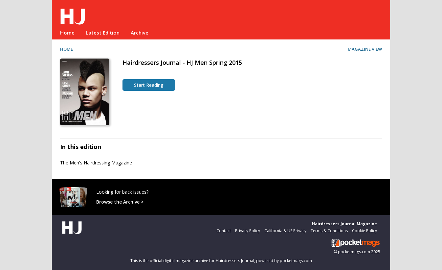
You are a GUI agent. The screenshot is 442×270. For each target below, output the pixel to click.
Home (67, 32)
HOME (66, 49)
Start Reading (149, 85)
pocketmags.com (354, 252)
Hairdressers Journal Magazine (344, 224)
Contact (223, 230)
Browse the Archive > (120, 202)
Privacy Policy (247, 230)
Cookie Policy (364, 230)
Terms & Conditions (329, 230)
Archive (139, 32)
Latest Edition (103, 32)
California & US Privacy (285, 230)
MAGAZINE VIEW (365, 49)
